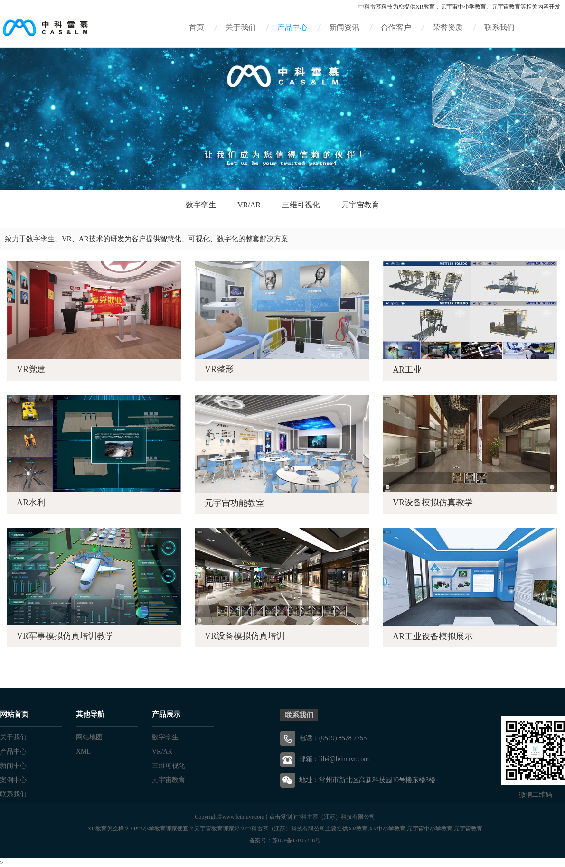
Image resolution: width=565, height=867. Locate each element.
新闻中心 (13, 765)
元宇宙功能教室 (234, 503)
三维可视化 (301, 205)
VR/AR (249, 205)
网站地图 (89, 737)
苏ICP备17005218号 (296, 840)
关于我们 (241, 27)
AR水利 (31, 502)
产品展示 (166, 714)
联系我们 (499, 27)
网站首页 (14, 714)
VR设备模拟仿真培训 (245, 636)
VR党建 (31, 369)
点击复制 (280, 816)
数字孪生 (201, 205)
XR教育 (425, 6)
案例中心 (13, 779)
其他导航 (90, 714)
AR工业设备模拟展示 (433, 636)
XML (83, 751)
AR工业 (407, 369)
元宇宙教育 (360, 205)
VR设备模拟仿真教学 (433, 502)
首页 (196, 27)
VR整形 (219, 369)
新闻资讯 (344, 27)
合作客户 (396, 27)
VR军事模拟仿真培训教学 (65, 636)
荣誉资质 (448, 27)
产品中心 (292, 27)
